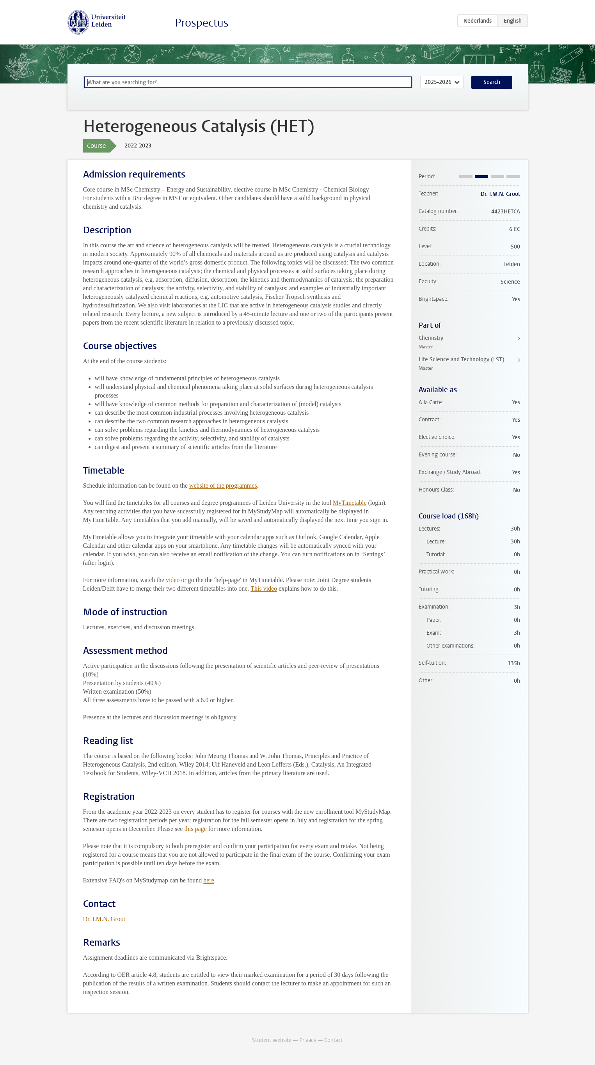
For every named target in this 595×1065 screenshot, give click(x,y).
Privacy (307, 1040)
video (173, 580)
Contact (333, 1040)
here (208, 880)
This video (263, 588)
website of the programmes (223, 485)
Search (491, 82)
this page (195, 828)
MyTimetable (350, 502)
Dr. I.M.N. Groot (104, 919)
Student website (271, 1040)
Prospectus (202, 23)
